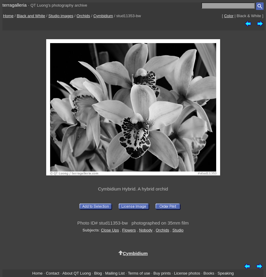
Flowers (129, 230)
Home (8, 16)
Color (228, 16)
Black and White (31, 16)
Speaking (225, 273)
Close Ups (110, 230)
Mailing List (115, 273)
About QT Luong (76, 273)
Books (209, 273)
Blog (98, 273)
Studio (178, 230)
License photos (187, 273)
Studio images (60, 16)
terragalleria (14, 5)
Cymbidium (103, 16)
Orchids (83, 16)
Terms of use (139, 273)
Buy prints (162, 273)
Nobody (146, 230)
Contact (52, 273)
